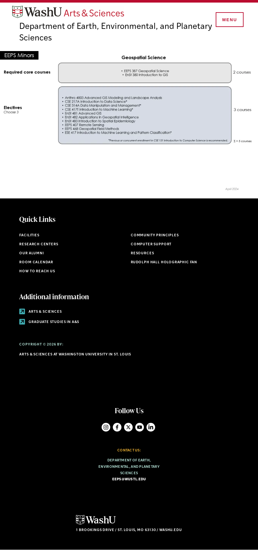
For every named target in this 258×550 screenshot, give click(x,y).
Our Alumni (31, 253)
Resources (142, 253)
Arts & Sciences (40, 312)
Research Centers (38, 244)
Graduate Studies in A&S (49, 322)
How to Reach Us (37, 271)
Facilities (29, 235)
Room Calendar (36, 262)
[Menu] (229, 20)
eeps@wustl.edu (129, 479)
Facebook (117, 427)
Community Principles (155, 235)
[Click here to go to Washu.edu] (96, 524)
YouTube (139, 427)
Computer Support (151, 244)
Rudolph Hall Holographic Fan (164, 262)
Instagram (106, 427)
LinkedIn (150, 427)
